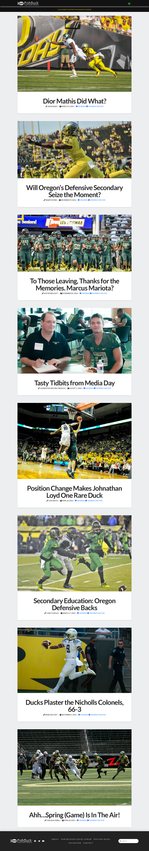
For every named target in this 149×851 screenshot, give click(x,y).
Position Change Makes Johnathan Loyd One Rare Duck (74, 491)
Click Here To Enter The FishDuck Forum (74, 9)
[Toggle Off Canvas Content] (129, 3)
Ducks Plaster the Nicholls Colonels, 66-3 (75, 705)
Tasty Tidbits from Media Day (74, 383)
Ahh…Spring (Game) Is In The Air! (74, 815)
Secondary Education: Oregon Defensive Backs (75, 604)
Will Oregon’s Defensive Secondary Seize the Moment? (74, 191)
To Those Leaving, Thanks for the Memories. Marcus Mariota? (74, 284)
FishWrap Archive (94, 106)
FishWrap (81, 106)
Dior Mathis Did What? (74, 101)
